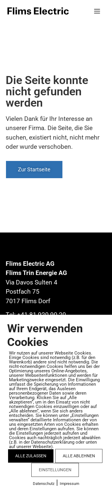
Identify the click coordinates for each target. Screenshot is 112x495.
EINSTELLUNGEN (55, 469)
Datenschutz (43, 483)
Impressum (69, 483)
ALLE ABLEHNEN (79, 455)
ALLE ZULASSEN (30, 455)
